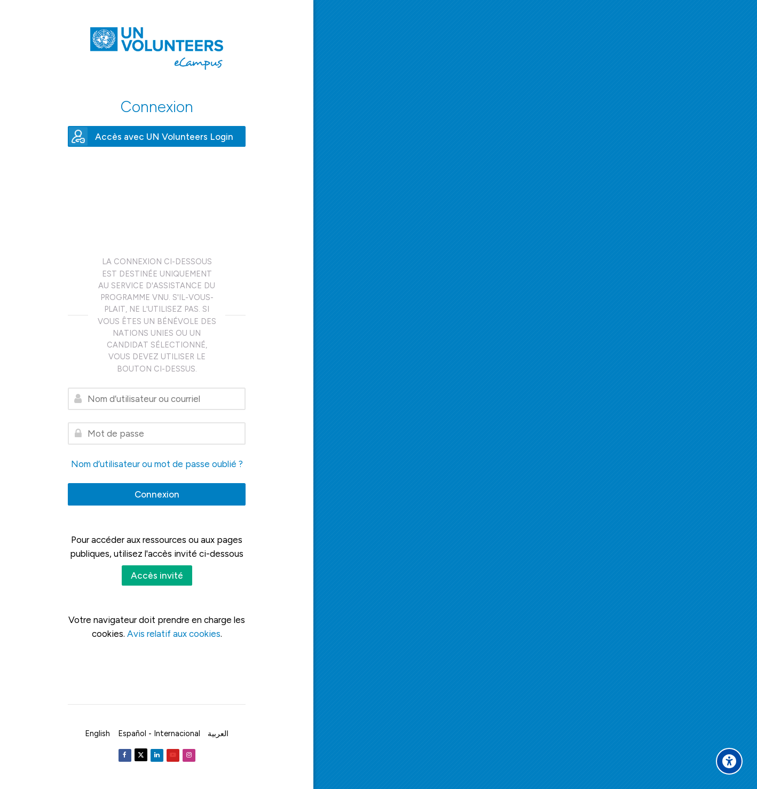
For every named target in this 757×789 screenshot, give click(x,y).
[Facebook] (125, 755)
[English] (97, 733)
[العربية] (218, 733)
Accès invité (157, 575)
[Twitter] (141, 754)
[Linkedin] (157, 755)
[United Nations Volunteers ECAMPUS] (157, 48)
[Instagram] (189, 755)
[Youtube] (173, 755)
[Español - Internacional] (159, 733)
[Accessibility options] (729, 761)
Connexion (157, 494)
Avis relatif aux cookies (173, 633)
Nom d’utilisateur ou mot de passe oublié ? (157, 464)
